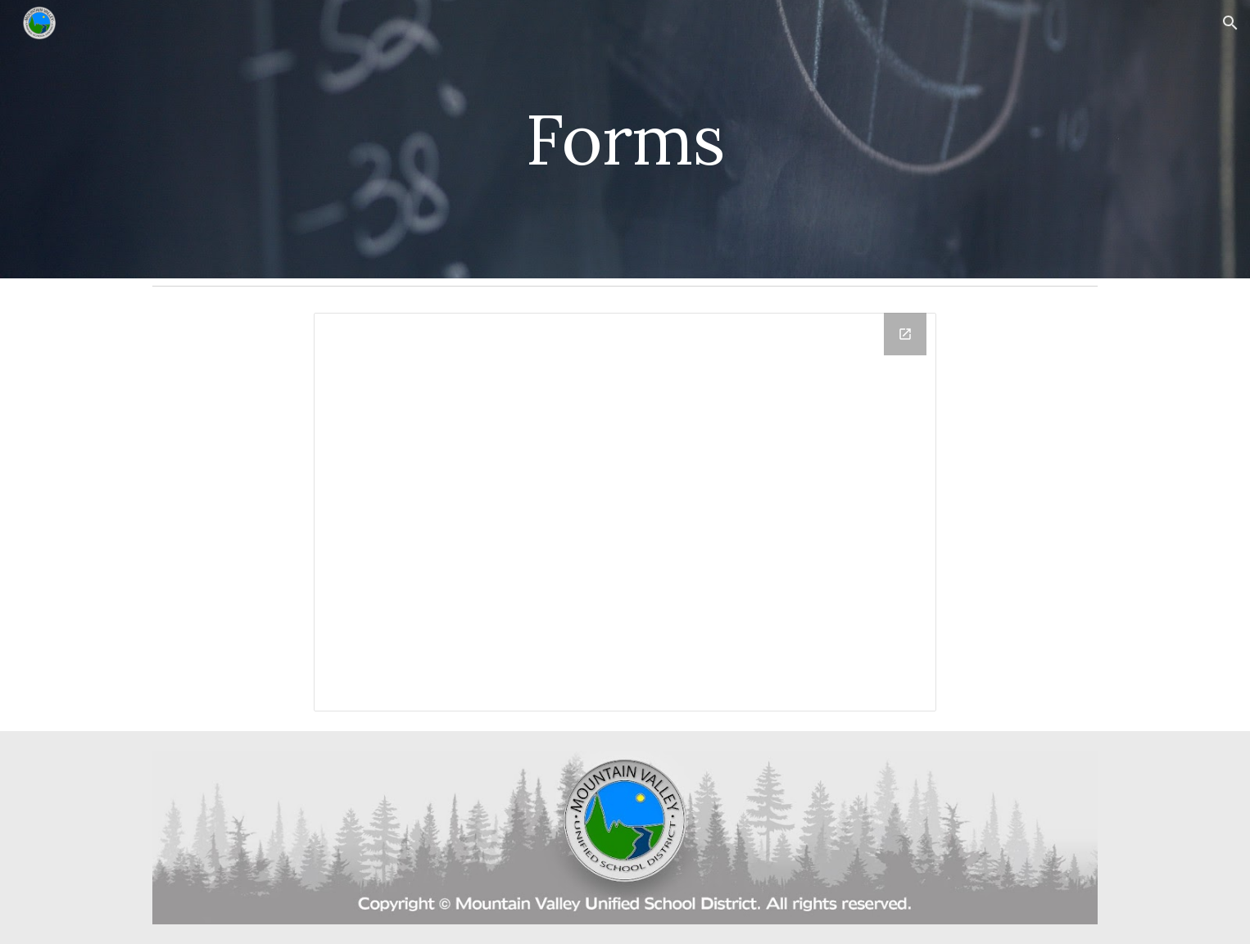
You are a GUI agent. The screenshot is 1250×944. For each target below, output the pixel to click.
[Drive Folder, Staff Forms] (625, 512)
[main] (625, 138)
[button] (1230, 23)
